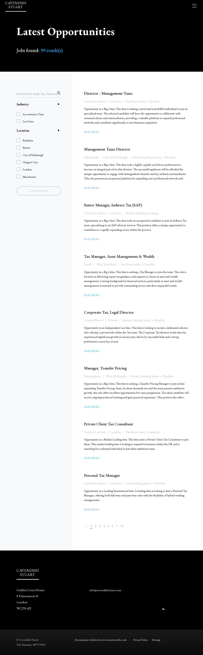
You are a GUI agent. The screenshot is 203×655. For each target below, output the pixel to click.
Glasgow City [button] (30, 162)
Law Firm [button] (28, 121)
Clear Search (38, 190)
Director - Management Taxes (113, 93)
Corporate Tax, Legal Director (113, 312)
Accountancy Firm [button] (33, 114)
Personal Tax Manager (105, 475)
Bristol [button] (26, 147)
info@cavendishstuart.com (107, 590)
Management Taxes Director (112, 149)
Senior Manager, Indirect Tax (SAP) (119, 204)
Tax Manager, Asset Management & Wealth (126, 256)
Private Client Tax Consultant (113, 423)
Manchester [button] (29, 177)
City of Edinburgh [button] (33, 155)
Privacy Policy (141, 639)
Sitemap (158, 639)
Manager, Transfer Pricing (109, 368)
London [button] (27, 169)
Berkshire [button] (28, 140)
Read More (92, 132)
